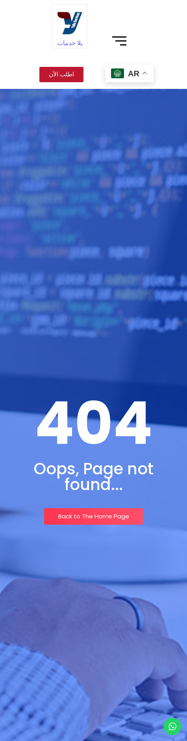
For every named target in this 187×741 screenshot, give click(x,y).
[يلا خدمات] (69, 21)
